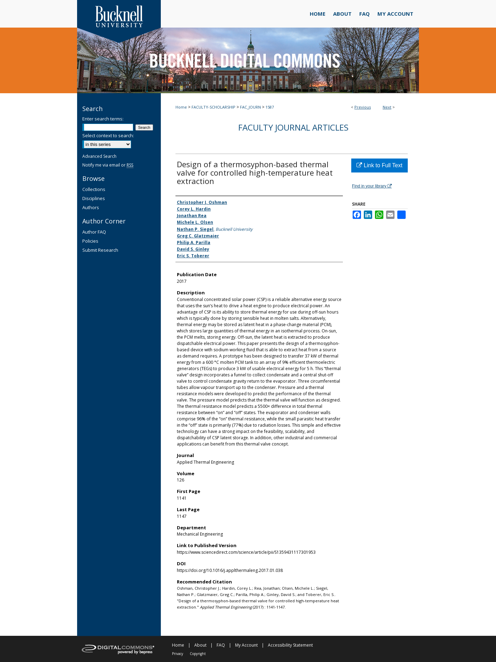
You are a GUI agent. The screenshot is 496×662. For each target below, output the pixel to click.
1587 (269, 107)
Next (387, 107)
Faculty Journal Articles (293, 127)
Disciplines (93, 198)
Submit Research (100, 250)
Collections (93, 189)
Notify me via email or (107, 165)
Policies (90, 241)
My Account (246, 645)
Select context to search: (108, 135)
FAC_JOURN (250, 107)
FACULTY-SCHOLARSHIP (213, 107)
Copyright (198, 653)
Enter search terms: (102, 119)
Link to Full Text (379, 165)
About (200, 645)
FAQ (221, 645)
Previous (362, 107)
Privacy (177, 653)
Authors (90, 207)
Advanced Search (99, 156)
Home (181, 107)
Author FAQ (94, 232)
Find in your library (372, 186)
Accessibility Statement (290, 645)
